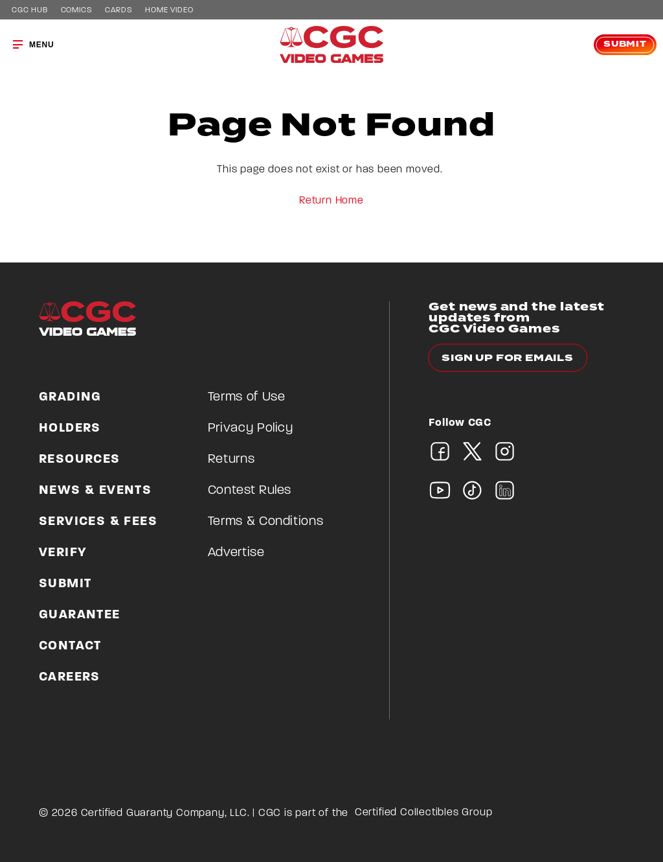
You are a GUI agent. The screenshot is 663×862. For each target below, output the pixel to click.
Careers (69, 677)
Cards (118, 10)
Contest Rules (249, 490)
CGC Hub (30, 10)
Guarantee (79, 615)
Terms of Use (247, 397)
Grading (70, 397)
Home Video (169, 10)
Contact (70, 646)
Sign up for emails (507, 358)
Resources (79, 459)
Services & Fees (98, 521)
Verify (63, 552)
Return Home (331, 201)
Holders (70, 428)
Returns (231, 459)
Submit (625, 44)
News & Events (95, 490)
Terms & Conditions (266, 521)
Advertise (236, 552)
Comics (77, 10)
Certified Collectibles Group (424, 813)
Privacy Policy (250, 428)
